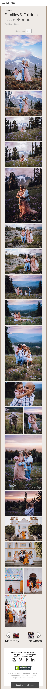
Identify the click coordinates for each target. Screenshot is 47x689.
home (13, 654)
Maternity (12, 641)
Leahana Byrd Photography (22, 652)
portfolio (20, 654)
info (30, 657)
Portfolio (8, 11)
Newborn (35, 641)
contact (25, 657)
